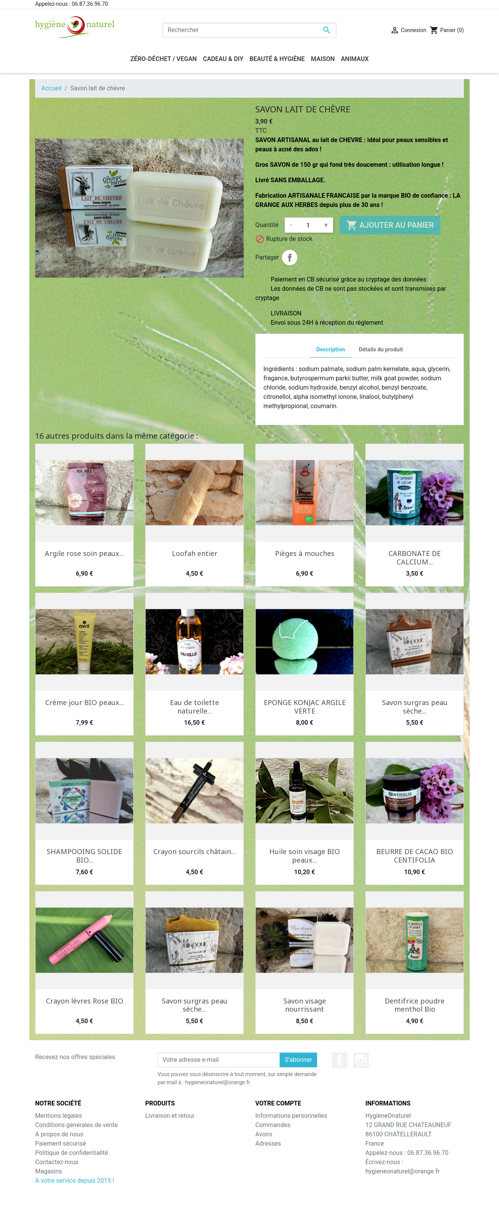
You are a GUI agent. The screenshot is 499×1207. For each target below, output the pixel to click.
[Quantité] (308, 225)
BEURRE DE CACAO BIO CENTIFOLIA (414, 856)
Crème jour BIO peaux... (84, 702)
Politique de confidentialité (71, 1152)
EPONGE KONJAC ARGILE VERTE (305, 706)
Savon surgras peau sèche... (415, 706)
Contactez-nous (56, 1162)
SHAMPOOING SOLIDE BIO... (84, 856)
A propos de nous (59, 1134)
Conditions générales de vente (76, 1125)
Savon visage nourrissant (304, 1005)
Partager (289, 257)
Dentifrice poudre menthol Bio (415, 1005)
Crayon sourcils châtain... (194, 851)
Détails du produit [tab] (381, 349)
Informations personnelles (291, 1115)
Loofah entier (194, 553)
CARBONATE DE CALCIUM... (415, 557)
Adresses (268, 1143)
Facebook (339, 1060)
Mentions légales (58, 1115)
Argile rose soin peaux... (84, 553)
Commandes (272, 1125)
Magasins (48, 1171)
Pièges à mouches (304, 553)
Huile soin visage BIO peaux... (304, 856)
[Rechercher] (249, 30)
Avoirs (263, 1134)
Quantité (266, 225)
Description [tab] (330, 349)
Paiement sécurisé (60, 1143)
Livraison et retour (170, 1115)
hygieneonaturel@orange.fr (402, 1171)
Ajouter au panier (390, 225)
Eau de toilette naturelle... (194, 706)
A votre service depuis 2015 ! (74, 1180)
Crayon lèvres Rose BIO (84, 1000)
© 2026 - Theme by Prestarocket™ (250, 1196)
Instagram (361, 1060)
